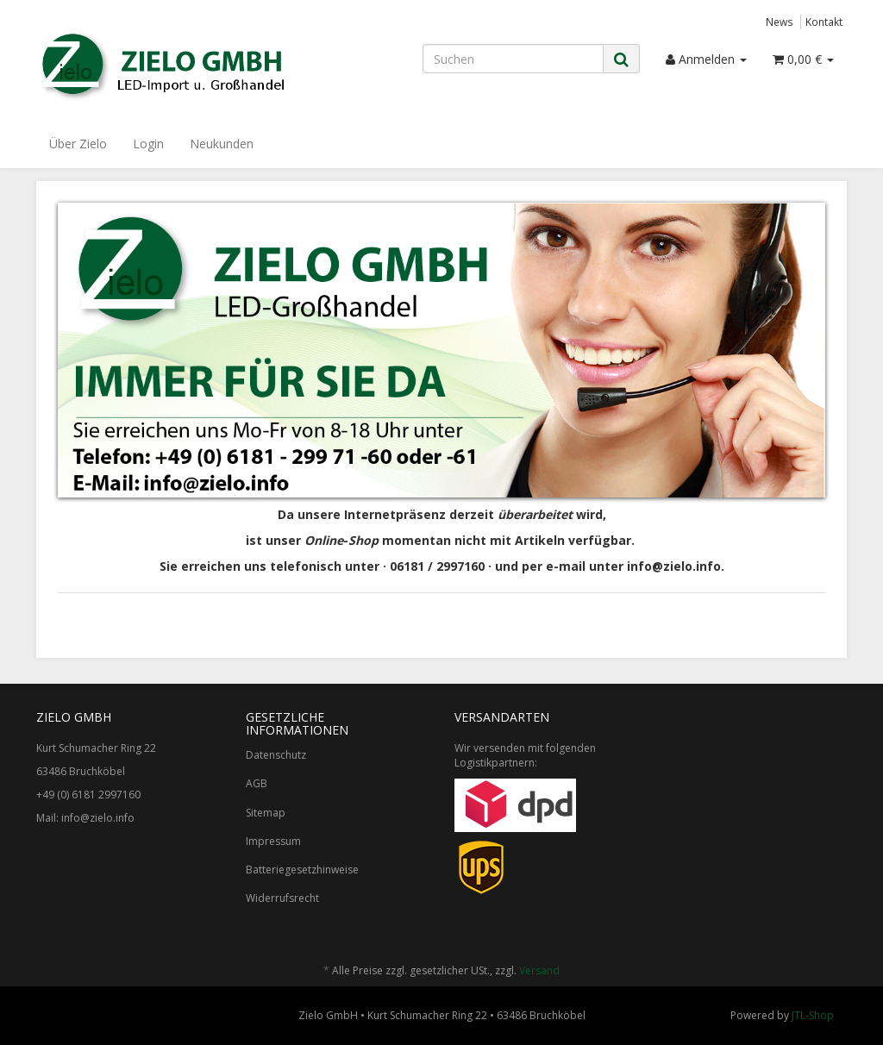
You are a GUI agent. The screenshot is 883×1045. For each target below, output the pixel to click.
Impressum (273, 841)
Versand (539, 970)
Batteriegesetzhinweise (302, 869)
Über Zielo (78, 143)
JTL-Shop (813, 1015)
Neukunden (222, 143)
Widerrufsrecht (282, 898)
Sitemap (265, 812)
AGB (256, 783)
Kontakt (823, 21)
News (779, 21)
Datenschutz (276, 755)
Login (148, 143)
